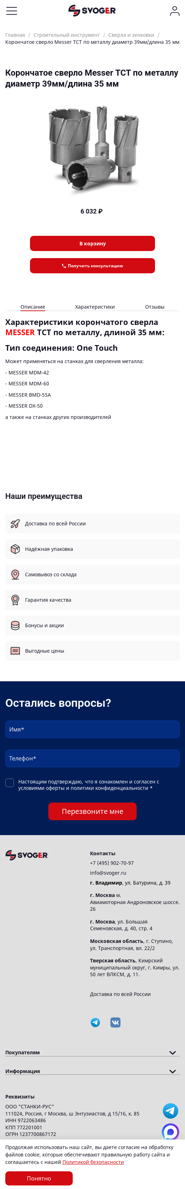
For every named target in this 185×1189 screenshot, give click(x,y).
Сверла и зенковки (131, 34)
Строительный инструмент (67, 34)
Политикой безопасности (93, 1162)
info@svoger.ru (108, 872)
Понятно (39, 1178)
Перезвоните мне (92, 811)
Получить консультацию (92, 266)
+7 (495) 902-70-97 (112, 862)
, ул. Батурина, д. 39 (130, 882)
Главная (15, 34)
